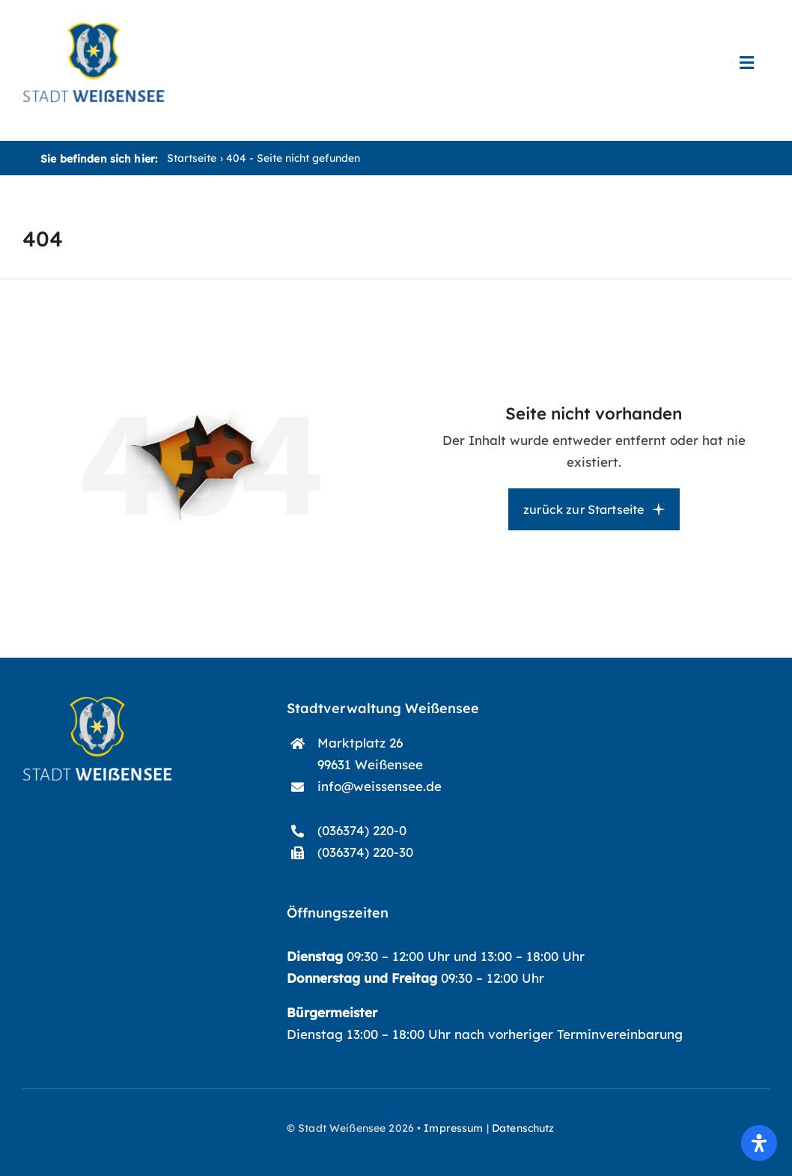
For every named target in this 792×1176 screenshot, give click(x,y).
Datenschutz (523, 1128)
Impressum (453, 1128)
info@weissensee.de (379, 786)
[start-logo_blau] (93, 29)
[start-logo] (97, 703)
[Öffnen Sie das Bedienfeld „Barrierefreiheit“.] (759, 1143)
